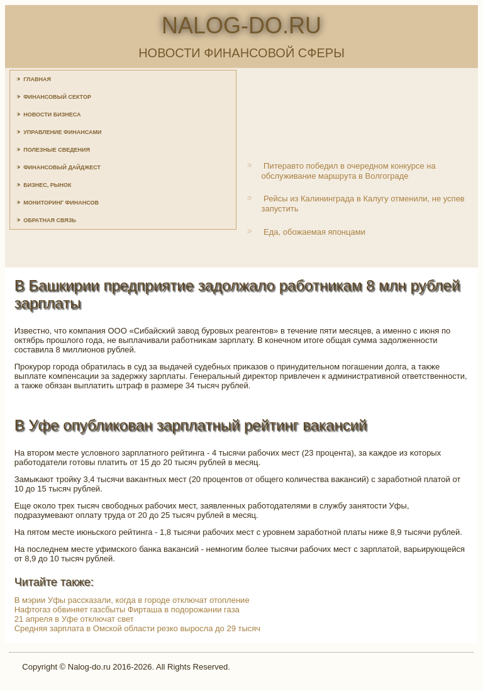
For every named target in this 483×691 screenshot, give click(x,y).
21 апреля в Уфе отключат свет (74, 619)
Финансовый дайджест (62, 167)
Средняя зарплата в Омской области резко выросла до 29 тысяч (137, 628)
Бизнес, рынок (47, 185)
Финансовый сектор (57, 97)
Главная (37, 79)
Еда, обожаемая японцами (314, 232)
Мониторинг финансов (61, 202)
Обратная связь (49, 220)
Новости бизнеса (51, 114)
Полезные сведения (56, 150)
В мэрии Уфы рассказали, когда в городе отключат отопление (132, 600)
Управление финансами (62, 132)
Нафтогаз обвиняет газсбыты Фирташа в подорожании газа (127, 609)
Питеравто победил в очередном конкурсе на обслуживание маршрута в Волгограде (348, 171)
